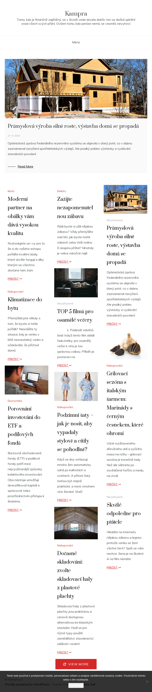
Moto (11, 191)
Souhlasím (76, 685)
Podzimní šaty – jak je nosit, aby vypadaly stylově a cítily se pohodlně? (75, 432)
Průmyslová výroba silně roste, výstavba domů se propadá (73, 126)
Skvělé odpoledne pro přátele (124, 513)
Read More (25, 166)
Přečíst (15, 278)
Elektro (61, 191)
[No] (147, 681)
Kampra (76, 14)
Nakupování (15, 291)
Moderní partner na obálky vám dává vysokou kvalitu (23, 216)
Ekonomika (15, 401)
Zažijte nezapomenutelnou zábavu (75, 208)
